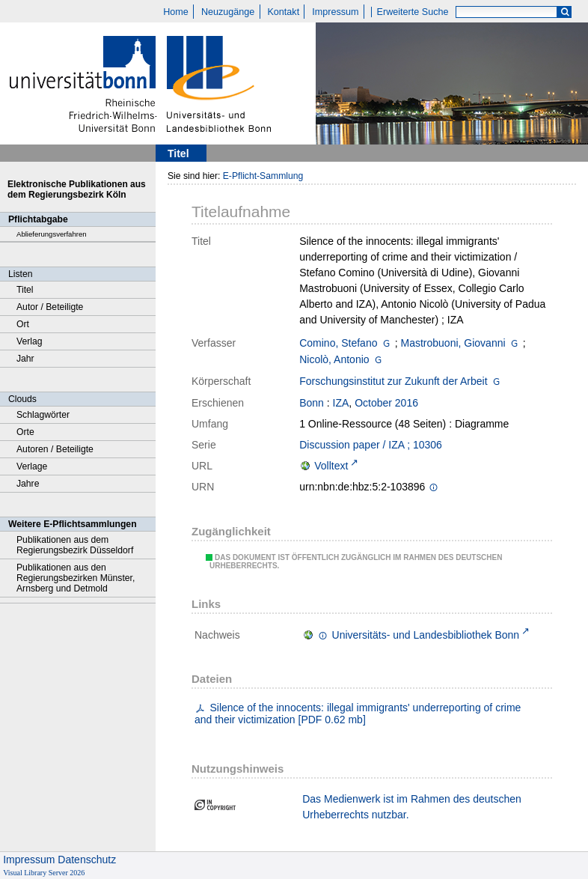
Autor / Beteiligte (49, 307)
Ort (22, 324)
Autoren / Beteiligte (55, 449)
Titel (25, 290)
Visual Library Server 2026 (44, 873)
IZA (341, 403)
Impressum (335, 12)
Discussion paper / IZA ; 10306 (370, 445)
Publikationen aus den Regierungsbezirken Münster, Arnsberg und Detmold (75, 578)
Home (176, 12)
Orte (25, 432)
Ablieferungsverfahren (51, 234)
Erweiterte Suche (413, 12)
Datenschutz (87, 860)
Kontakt (283, 12)
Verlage (31, 466)
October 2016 (386, 403)
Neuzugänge (227, 12)
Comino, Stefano (338, 343)
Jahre (27, 483)
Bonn (311, 403)
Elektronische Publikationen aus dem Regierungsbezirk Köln (76, 189)
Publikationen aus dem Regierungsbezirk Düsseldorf (74, 545)
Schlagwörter (43, 415)
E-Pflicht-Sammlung (263, 176)
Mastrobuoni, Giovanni (453, 343)
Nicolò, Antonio (334, 359)
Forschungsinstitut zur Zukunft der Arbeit (393, 381)
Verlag (29, 341)
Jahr (25, 358)
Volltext (331, 466)
